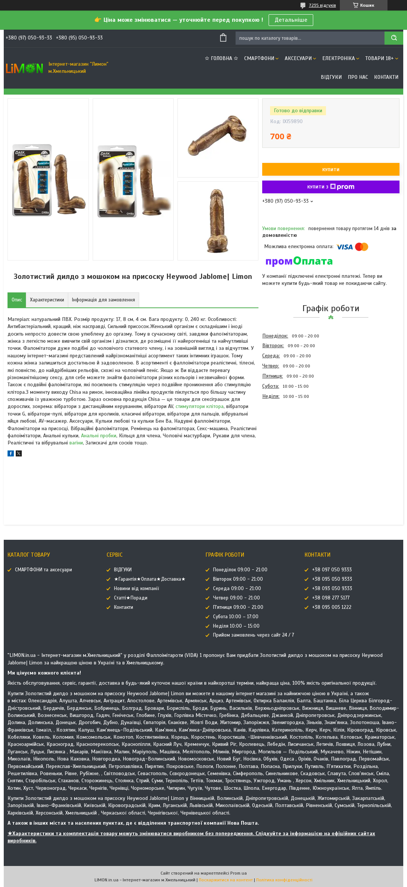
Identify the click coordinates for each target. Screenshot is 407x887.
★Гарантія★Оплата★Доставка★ (150, 579)
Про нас (358, 77)
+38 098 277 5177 (331, 598)
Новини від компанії (136, 589)
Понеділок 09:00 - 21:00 (240, 570)
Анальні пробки (98, 435)
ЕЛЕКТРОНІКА (338, 58)
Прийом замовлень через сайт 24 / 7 (253, 635)
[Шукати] (393, 38)
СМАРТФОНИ (259, 58)
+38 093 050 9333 (332, 589)
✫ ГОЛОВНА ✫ (221, 58)
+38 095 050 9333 (332, 579)
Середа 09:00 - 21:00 (237, 589)
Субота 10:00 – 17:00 (235, 617)
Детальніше (291, 20)
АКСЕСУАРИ (298, 58)
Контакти (386, 77)
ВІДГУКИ (331, 77)
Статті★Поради (130, 598)
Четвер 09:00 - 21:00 (236, 598)
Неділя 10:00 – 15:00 (236, 626)
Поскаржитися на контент (226, 879)
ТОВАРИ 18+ (379, 58)
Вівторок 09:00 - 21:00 (238, 579)
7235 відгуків (322, 5)
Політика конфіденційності (284, 879)
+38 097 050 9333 (332, 570)
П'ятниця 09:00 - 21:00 (238, 607)
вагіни (76, 443)
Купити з (330, 187)
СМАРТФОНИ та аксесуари (43, 570)
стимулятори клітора (200, 406)
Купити (330, 169)
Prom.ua (238, 873)
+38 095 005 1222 (331, 607)
